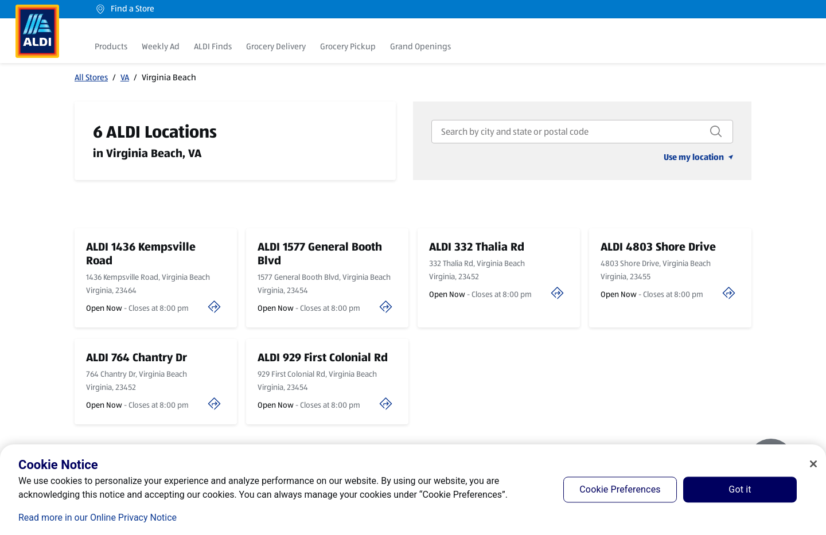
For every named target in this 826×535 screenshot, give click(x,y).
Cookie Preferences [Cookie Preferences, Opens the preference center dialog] (619, 489)
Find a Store (124, 8)
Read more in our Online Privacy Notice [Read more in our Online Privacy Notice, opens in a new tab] (97, 517)
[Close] (813, 464)
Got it (739, 489)
